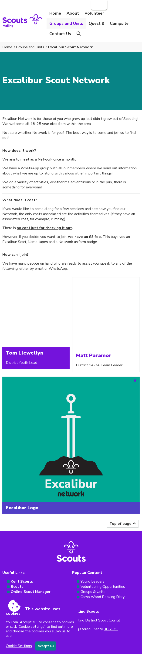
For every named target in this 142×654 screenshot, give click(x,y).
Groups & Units (93, 591)
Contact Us (60, 33)
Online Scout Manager (31, 591)
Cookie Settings (19, 645)
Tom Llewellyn (24, 352)
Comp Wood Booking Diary (103, 596)
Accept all (46, 646)
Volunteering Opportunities (103, 586)
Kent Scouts (22, 581)
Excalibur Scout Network (70, 47)
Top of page (120, 523)
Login (98, 5)
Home (55, 13)
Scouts (17, 586)
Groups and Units (30, 47)
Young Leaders (93, 581)
